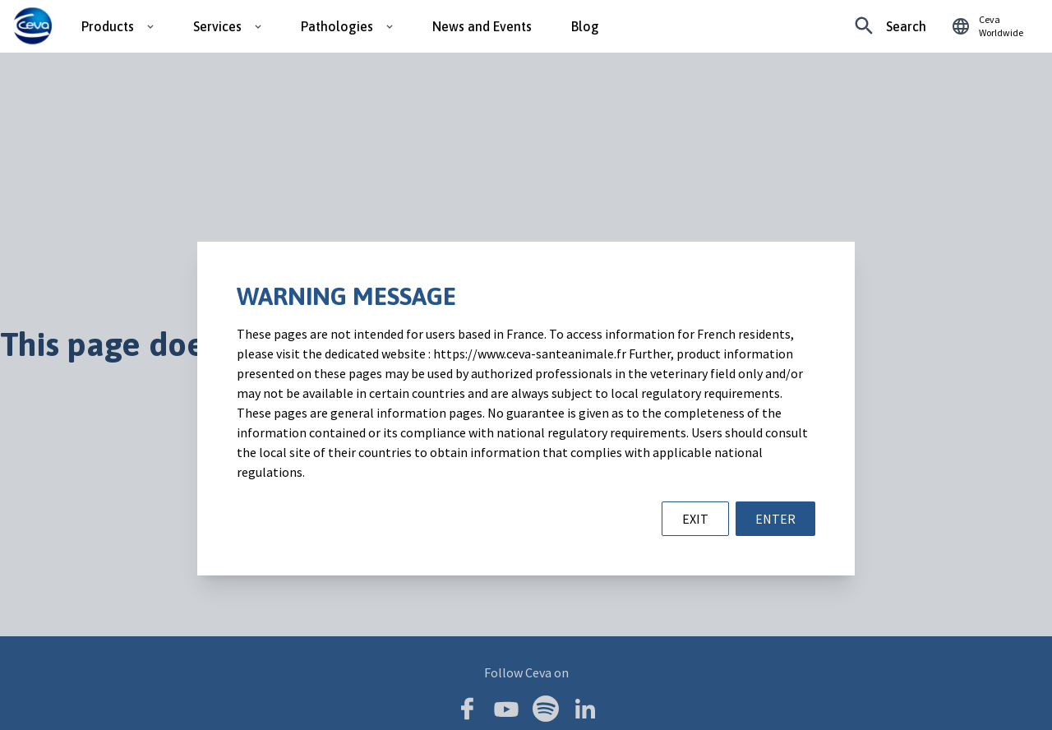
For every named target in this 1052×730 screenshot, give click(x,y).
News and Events (482, 26)
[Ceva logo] (32, 26)
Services (217, 26)
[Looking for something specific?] (890, 26)
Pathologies (337, 26)
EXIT (695, 519)
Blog (585, 26)
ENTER (775, 519)
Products (107, 26)
